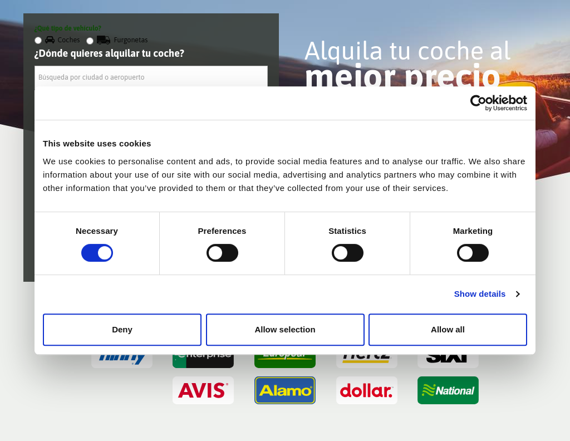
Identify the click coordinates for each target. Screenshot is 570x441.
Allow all (448, 329)
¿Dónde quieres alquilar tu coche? (109, 53)
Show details (480, 293)
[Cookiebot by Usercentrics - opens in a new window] (478, 103)
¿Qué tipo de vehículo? (68, 28)
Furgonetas (117, 39)
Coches (57, 40)
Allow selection (284, 329)
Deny (122, 329)
